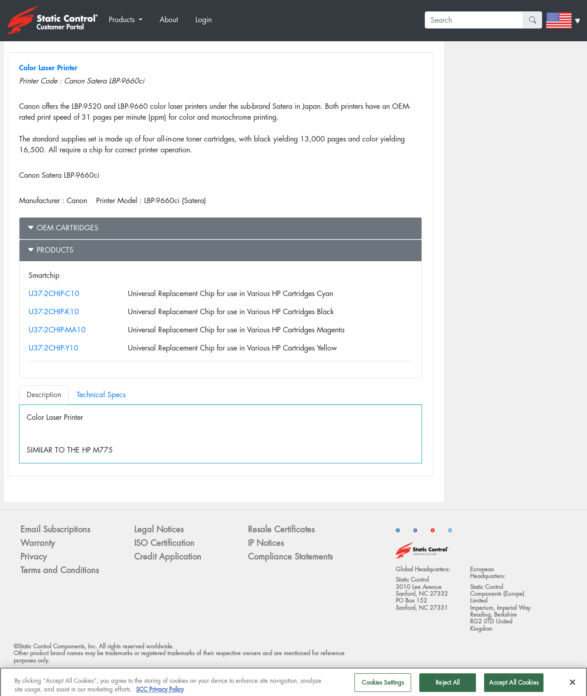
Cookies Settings (383, 686)
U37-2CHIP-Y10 (53, 348)
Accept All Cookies (513, 686)
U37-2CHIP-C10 (54, 293)
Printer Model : (119, 200)
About (169, 19)
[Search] (474, 20)
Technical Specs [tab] (101, 394)
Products (50, 250)
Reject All (448, 686)
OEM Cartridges (62, 228)
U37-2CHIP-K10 (54, 311)
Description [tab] (44, 394)
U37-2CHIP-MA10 (57, 330)
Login (203, 19)
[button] (130, 20)
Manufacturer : (41, 200)
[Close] (572, 686)
